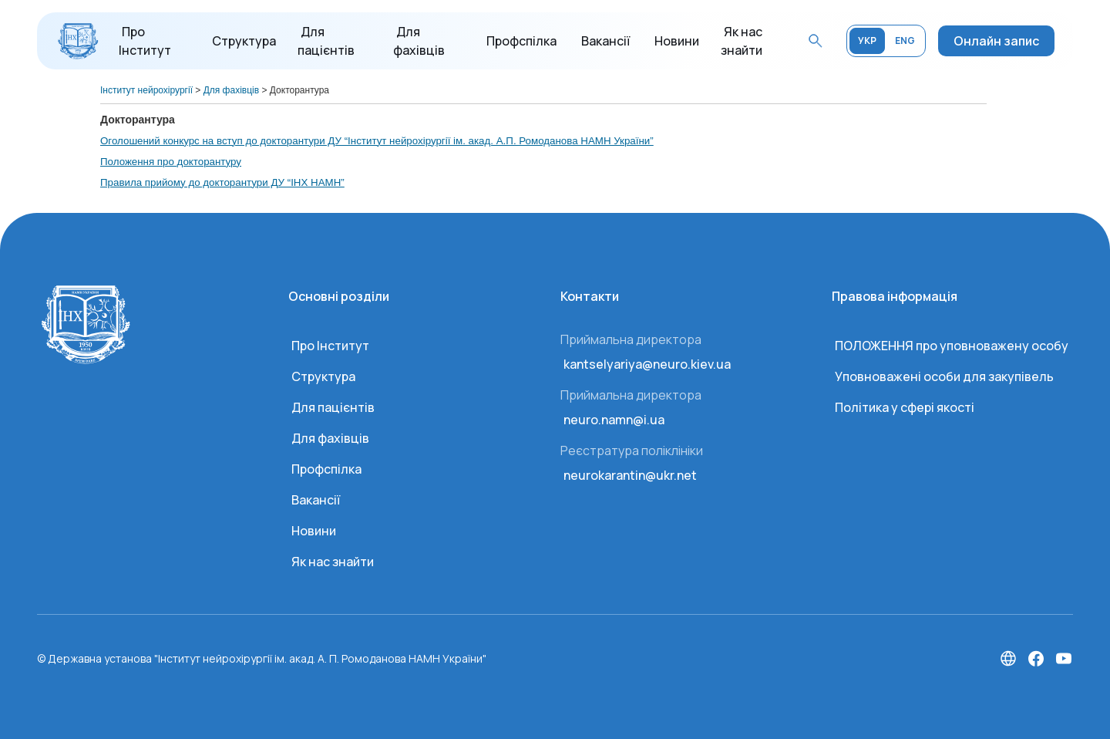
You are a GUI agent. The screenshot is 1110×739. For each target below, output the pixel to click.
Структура (244, 40)
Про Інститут (330, 345)
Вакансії (605, 40)
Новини (676, 40)
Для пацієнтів (333, 407)
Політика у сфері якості (904, 407)
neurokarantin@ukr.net (630, 475)
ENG (905, 40)
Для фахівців (330, 438)
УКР (867, 40)
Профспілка (521, 40)
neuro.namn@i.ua (613, 419)
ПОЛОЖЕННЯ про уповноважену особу (951, 345)
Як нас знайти (332, 561)
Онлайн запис (996, 40)
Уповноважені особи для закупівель (944, 376)
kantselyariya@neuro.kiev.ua (647, 364)
